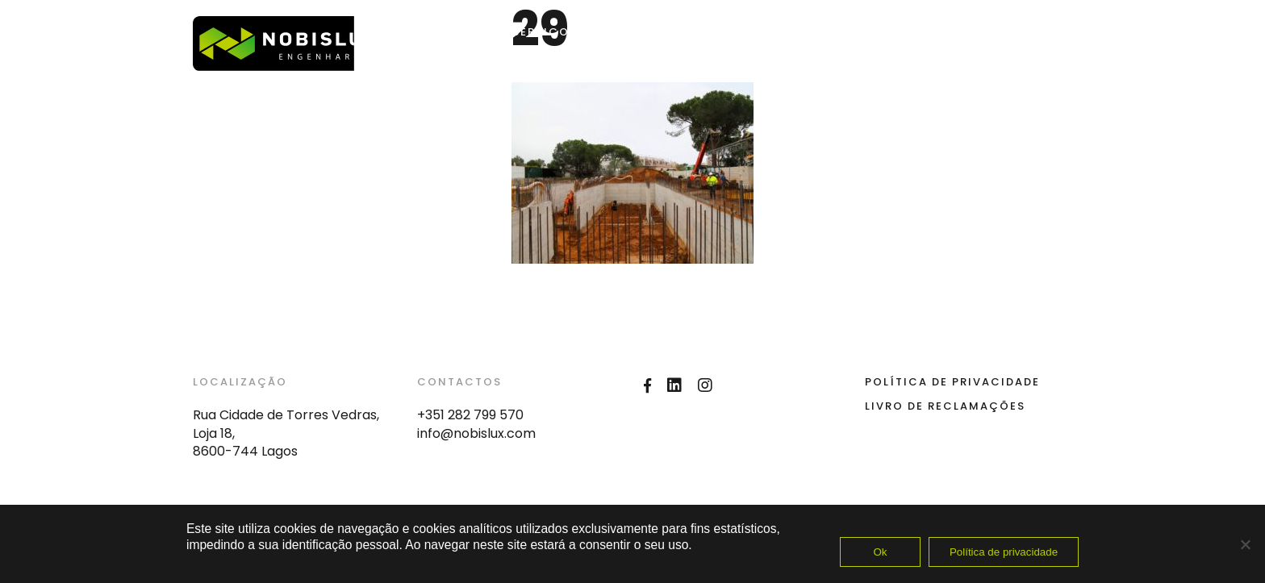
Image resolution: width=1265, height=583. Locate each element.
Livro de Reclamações (945, 406)
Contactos (813, 32)
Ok (880, 552)
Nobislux (716, 32)
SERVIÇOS (544, 32)
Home (469, 32)
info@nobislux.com (476, 433)
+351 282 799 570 (470, 415)
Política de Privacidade (952, 381)
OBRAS (622, 32)
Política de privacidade (1004, 552)
